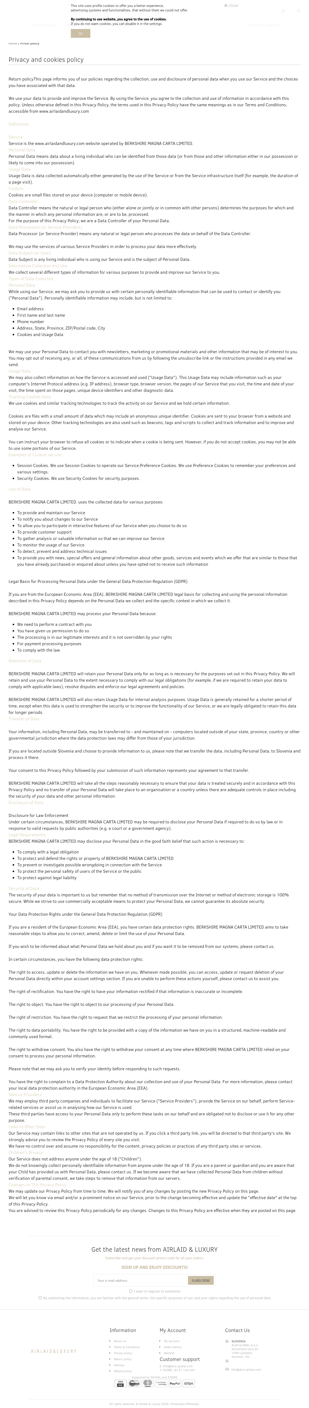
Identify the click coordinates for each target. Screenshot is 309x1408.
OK (80, 33)
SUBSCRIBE (201, 1280)
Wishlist (169, 1353)
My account (171, 1341)
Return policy (123, 1359)
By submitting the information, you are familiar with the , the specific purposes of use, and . (157, 1297)
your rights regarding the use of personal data (235, 1297)
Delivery (119, 1365)
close (231, 5)
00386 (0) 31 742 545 (179, 1370)
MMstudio (192, 1404)
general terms (138, 1297)
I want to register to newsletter (157, 1291)
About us (120, 1341)
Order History (173, 1347)
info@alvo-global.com (177, 1366)
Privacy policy (123, 1353)
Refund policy (123, 1371)
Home (13, 43)
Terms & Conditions (127, 1347)
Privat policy (29, 43)
